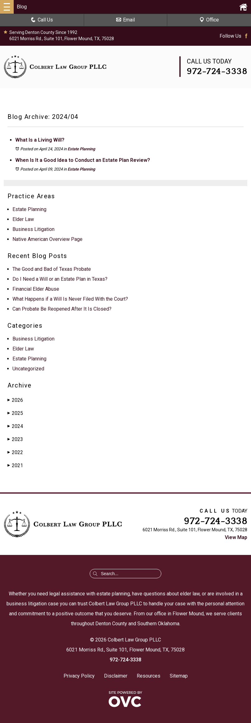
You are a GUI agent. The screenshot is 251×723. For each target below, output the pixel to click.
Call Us (42, 20)
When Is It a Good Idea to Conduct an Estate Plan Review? (82, 160)
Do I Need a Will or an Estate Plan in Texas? (59, 279)
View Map (236, 537)
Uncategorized (28, 369)
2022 (15, 452)
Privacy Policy (79, 676)
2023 (15, 439)
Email (125, 20)
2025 (15, 413)
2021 (15, 465)
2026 (15, 400)
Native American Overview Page (47, 239)
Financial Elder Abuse (35, 289)
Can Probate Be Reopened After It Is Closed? (61, 309)
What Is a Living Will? (39, 140)
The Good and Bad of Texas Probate (51, 269)
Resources (148, 676)
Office (209, 20)
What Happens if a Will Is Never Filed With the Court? (70, 299)
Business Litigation (33, 229)
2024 (15, 426)
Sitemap (179, 676)
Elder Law (23, 219)
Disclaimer (115, 676)
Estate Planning (81, 149)
